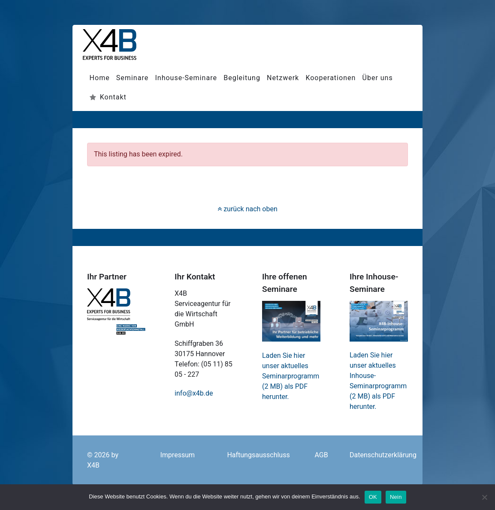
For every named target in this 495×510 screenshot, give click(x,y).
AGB (321, 455)
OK (373, 497)
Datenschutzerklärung (383, 455)
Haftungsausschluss (258, 455)
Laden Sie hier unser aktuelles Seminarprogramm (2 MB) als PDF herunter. (290, 376)
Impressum (177, 455)
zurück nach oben (247, 209)
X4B (93, 465)
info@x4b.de (194, 393)
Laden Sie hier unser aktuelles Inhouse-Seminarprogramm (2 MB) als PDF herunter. (378, 381)
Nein (396, 497)
